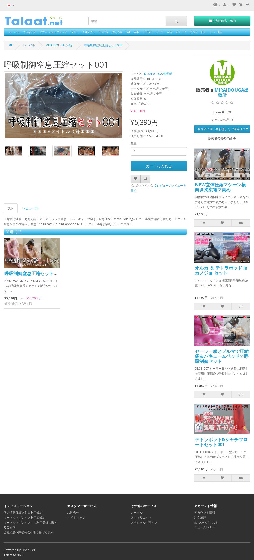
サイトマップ (76, 517)
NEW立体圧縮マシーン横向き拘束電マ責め (220, 187)
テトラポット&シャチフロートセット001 (221, 441)
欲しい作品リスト (206, 522)
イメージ (181, 32)
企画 (169, 32)
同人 (203, 32)
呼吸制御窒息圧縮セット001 (103, 45)
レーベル (14, 32)
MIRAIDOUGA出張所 (59, 45)
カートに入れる (159, 165)
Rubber (147, 32)
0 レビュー (161, 185)
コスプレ (103, 32)
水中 (136, 32)
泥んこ (74, 32)
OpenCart (28, 550)
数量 (134, 143)
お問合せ (73, 512)
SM (128, 32)
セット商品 (216, 32)
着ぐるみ (117, 32)
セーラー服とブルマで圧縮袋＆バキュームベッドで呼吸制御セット (222, 356)
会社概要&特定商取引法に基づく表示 (29, 532)
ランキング (29, 32)
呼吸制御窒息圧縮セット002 (32, 273)
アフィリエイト (141, 517)
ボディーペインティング (53, 32)
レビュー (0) (30, 208)
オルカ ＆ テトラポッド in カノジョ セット (221, 270)
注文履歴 (200, 517)
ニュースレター (204, 527)
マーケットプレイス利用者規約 (24, 517)
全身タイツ (88, 32)
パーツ (159, 32)
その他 (193, 32)
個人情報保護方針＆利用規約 (23, 512)
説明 (11, 208)
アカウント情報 (204, 512)
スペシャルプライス (144, 522)
